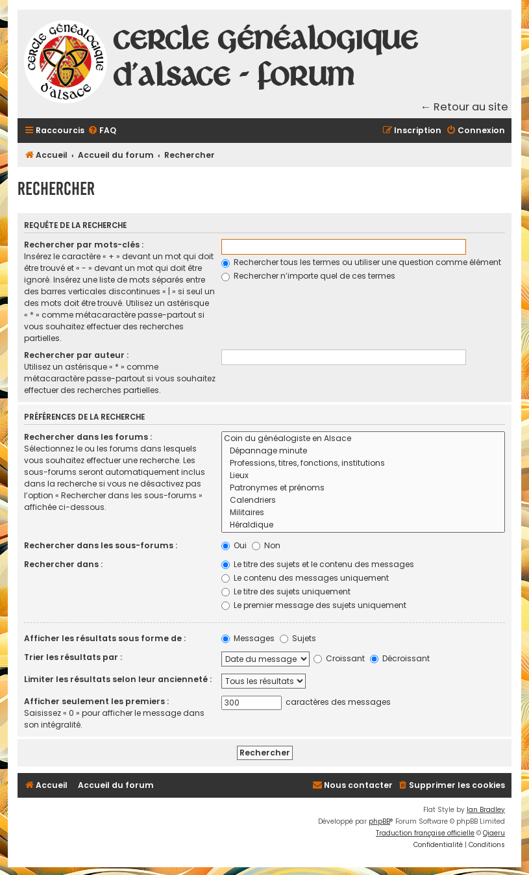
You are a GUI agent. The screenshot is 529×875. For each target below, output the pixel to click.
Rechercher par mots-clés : (83, 244)
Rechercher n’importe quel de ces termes (308, 275)
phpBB (379, 821)
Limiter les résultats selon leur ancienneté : (118, 679)
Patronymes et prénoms (363, 488)
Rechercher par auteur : (76, 355)
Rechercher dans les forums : (88, 436)
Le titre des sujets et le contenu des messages (317, 564)
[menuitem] (102, 131)
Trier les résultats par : (73, 657)
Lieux (363, 476)
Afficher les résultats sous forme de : (105, 638)
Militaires (363, 513)
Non (266, 545)
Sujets (298, 638)
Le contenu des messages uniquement (305, 577)
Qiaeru (494, 833)
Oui (234, 545)
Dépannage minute (363, 451)
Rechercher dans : (63, 564)
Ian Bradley (486, 810)
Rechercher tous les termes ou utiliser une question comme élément (361, 262)
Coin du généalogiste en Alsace (363, 439)
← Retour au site (465, 106)
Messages (248, 638)
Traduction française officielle (425, 833)
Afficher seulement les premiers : (96, 701)
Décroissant (400, 658)
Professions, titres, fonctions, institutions (363, 463)
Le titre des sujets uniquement (286, 591)
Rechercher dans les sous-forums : (100, 545)
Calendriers (363, 500)
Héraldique (363, 525)
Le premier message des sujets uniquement (313, 605)
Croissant (339, 658)
